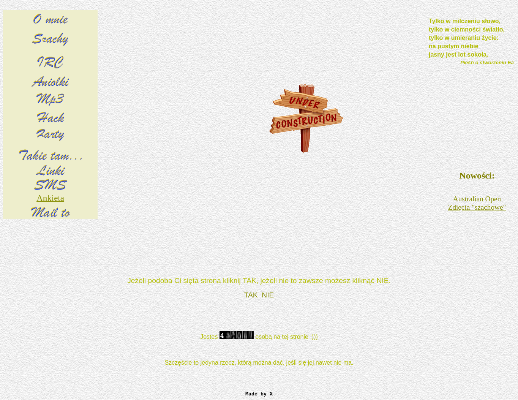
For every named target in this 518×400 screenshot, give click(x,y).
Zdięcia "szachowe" (477, 207)
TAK (251, 295)
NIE (268, 295)
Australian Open (477, 199)
